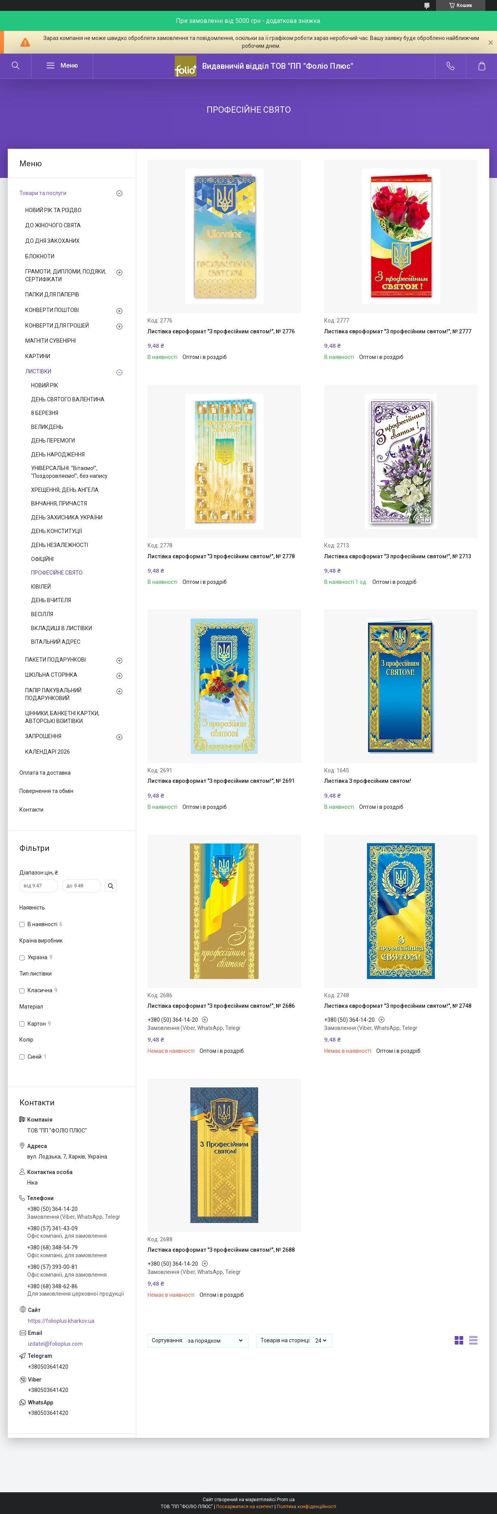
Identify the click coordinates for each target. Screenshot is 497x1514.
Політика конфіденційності (306, 1506)
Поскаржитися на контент (244, 1506)
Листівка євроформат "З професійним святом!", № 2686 (221, 1006)
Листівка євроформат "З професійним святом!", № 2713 (397, 556)
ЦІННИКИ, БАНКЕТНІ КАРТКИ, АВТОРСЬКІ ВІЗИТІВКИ (62, 717)
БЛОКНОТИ (39, 256)
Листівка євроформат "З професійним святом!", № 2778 (221, 556)
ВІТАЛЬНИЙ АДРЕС (55, 642)
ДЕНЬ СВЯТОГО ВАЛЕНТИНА (67, 399)
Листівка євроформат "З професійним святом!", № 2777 (397, 331)
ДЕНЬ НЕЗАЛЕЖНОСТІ (59, 545)
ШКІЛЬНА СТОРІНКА (51, 675)
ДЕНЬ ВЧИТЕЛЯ (51, 600)
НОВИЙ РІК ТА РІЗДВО (53, 210)
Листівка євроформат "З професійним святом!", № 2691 (221, 781)
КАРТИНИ (37, 356)
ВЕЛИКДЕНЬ (47, 427)
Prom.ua (286, 1499)
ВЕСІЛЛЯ (42, 614)
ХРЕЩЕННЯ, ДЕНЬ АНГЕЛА (65, 490)
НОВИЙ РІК (44, 385)
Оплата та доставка (45, 773)
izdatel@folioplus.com (55, 1344)
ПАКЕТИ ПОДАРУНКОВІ (55, 660)
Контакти (31, 810)
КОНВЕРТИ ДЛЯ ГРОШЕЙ (57, 325)
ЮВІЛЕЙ (41, 587)
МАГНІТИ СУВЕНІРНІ (50, 341)
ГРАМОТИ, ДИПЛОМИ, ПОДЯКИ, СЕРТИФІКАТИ (65, 275)
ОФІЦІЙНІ (42, 559)
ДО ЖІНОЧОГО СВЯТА (53, 225)
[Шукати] (15, 66)
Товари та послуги (42, 193)
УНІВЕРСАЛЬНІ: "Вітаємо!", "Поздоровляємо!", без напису (69, 472)
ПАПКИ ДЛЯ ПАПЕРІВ (52, 294)
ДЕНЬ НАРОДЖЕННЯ (58, 454)
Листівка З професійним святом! (367, 781)
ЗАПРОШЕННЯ (43, 736)
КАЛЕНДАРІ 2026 (47, 752)
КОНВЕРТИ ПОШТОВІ (52, 310)
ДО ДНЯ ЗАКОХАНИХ (52, 241)
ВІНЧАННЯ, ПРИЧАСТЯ (59, 503)
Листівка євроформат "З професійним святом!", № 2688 (221, 1250)
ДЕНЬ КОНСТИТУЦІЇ (56, 531)
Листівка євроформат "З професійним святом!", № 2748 (397, 1006)
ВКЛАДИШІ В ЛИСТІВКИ (61, 628)
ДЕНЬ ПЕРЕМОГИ (53, 440)
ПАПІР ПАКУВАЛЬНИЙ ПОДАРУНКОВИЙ (53, 694)
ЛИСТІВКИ (38, 371)
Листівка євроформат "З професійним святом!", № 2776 (221, 331)
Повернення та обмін (46, 791)
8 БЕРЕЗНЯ (44, 413)
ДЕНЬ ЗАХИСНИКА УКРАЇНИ (67, 517)
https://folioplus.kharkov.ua (61, 1321)
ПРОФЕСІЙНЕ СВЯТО (57, 573)
